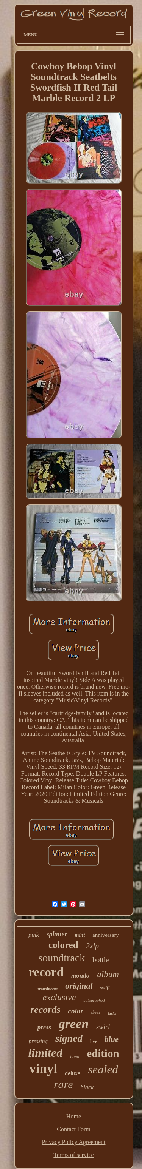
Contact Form (73, 1129)
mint (80, 935)
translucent (47, 988)
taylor (112, 1013)
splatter (57, 934)
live (93, 1041)
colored (63, 945)
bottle (100, 960)
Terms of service (73, 1155)
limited (45, 1053)
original (78, 985)
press (44, 1027)
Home (73, 1116)
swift (105, 987)
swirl (103, 1027)
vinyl (43, 1068)
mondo (80, 975)
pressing (38, 1041)
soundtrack (61, 958)
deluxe (72, 1073)
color (75, 1011)
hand (74, 1057)
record (46, 972)
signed (69, 1038)
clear (95, 1012)
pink (33, 934)
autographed (94, 1000)
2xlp (92, 946)
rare (63, 1084)
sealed (103, 1069)
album (108, 974)
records (45, 1009)
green (74, 1024)
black (87, 1087)
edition (103, 1053)
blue (112, 1039)
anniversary (105, 935)
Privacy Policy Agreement (74, 1142)
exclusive (59, 997)
